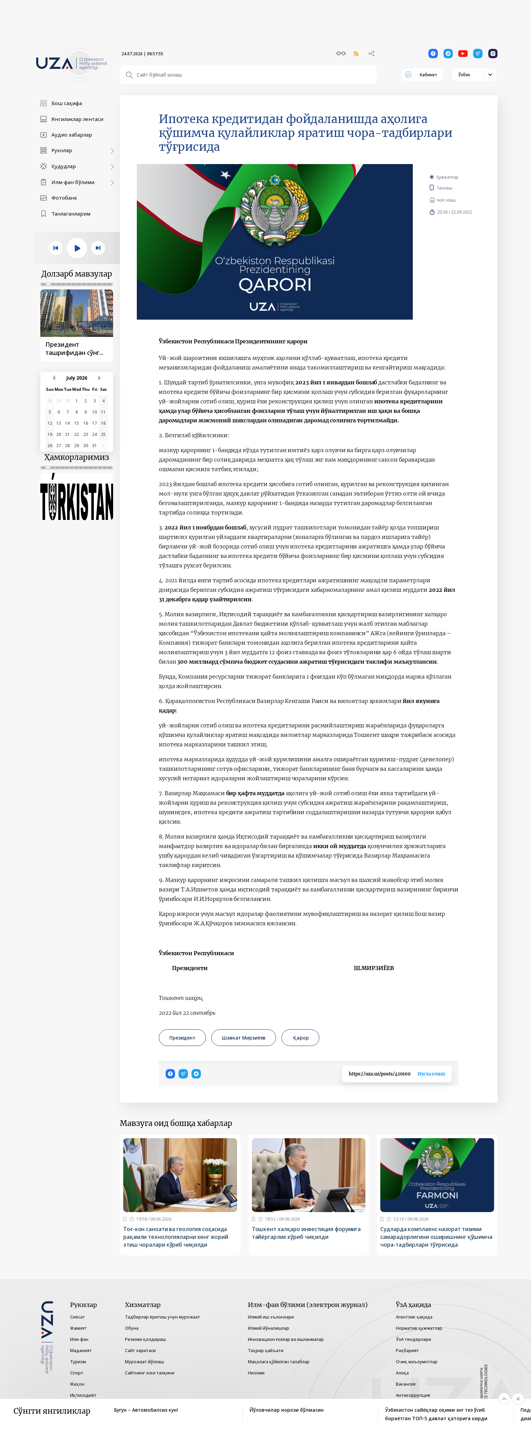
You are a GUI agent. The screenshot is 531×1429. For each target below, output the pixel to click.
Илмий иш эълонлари (271, 1317)
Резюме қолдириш (145, 1339)
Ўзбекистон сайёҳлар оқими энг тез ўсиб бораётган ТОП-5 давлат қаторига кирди (436, 1414)
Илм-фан (79, 1339)
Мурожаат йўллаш (144, 1361)
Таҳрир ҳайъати (265, 1350)
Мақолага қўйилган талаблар (279, 1361)
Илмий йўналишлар (268, 1328)
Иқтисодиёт (83, 1395)
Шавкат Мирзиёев (244, 1037)
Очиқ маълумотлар (417, 1361)
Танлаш (454, 188)
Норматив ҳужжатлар (419, 1328)
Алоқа (402, 1373)
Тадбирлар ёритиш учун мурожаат (162, 1317)
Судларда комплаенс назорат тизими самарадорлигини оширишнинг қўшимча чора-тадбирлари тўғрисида (436, 1236)
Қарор (300, 1037)
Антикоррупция (413, 1395)
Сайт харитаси (140, 1350)
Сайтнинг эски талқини (149, 1373)
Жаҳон (77, 1384)
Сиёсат (77, 1317)
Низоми (256, 1373)
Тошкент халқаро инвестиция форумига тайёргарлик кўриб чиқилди (306, 1233)
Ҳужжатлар (448, 177)
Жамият (78, 1328)
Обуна (132, 1328)
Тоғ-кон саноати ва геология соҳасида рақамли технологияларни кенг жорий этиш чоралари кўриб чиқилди (175, 1236)
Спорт (76, 1373)
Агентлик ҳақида (414, 1317)
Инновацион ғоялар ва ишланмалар (286, 1339)
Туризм (78, 1361)
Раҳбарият (407, 1350)
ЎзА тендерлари (413, 1339)
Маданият (81, 1350)
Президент (182, 1037)
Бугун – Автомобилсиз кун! (146, 1410)
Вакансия (406, 1384)
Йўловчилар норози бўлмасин (287, 1410)
